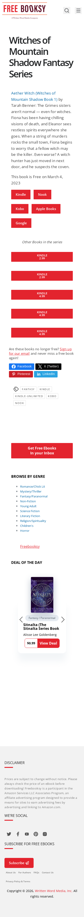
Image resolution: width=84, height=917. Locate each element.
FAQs (36, 872)
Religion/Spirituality (33, 521)
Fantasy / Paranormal (42, 618)
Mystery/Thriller (30, 491)
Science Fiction (30, 511)
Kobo (20, 208)
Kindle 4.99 (42, 294)
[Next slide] (63, 619)
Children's (26, 526)
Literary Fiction (30, 516)
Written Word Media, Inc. (54, 891)
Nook (42, 194)
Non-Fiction (28, 501)
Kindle (21, 194)
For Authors (24, 872)
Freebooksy (30, 546)
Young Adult (28, 506)
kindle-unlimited (29, 396)
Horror (24, 531)
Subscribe (19, 863)
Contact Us (48, 872)
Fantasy (28, 389)
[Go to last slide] (21, 619)
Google (21, 223)
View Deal (48, 643)
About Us (11, 872)
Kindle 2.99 (42, 256)
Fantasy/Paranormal (33, 496)
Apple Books (46, 208)
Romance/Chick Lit (32, 486)
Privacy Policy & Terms (18, 881)
